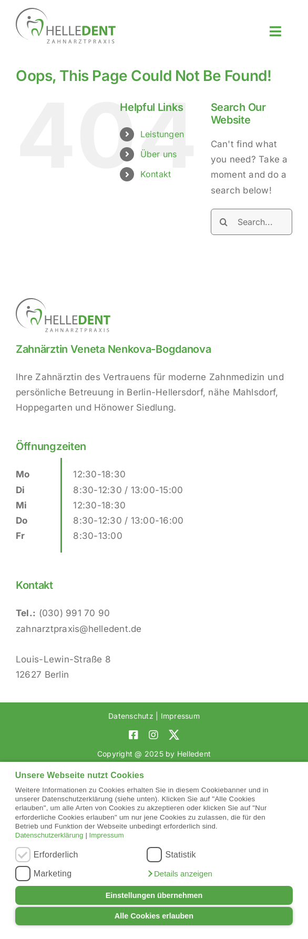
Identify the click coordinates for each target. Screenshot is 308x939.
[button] (179, 874)
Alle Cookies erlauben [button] (154, 916)
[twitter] (174, 735)
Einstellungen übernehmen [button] (154, 895)
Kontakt (155, 174)
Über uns (158, 154)
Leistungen (162, 134)
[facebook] (133, 735)
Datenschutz (130, 715)
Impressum (106, 835)
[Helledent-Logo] (66, 12)
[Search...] (251, 222)
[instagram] (153, 735)
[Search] (224, 222)
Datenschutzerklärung (49, 835)
